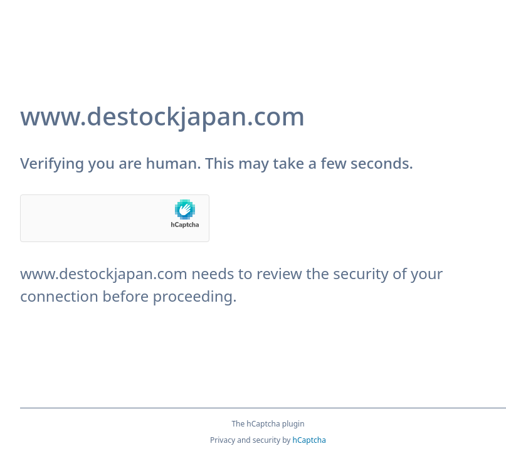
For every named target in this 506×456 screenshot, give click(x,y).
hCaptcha (309, 440)
